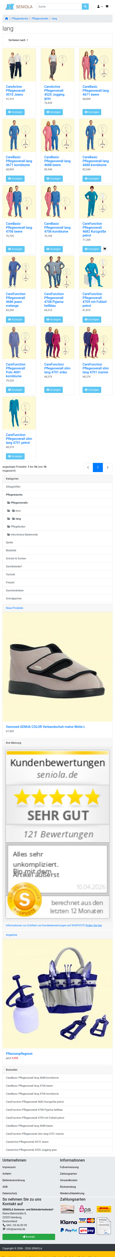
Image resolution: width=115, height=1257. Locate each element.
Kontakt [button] (29, 1236)
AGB (5, 1186)
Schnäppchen (14, 598)
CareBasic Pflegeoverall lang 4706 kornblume (57, 227)
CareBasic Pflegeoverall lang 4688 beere (57, 161)
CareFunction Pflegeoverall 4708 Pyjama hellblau (54, 300)
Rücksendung (68, 1186)
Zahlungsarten (68, 1173)
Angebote (11, 934)
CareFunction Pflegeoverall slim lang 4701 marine (96, 368)
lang (54, 18)
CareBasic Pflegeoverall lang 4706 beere (19, 227)
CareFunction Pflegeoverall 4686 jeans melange (15, 300)
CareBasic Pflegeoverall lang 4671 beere (96, 90)
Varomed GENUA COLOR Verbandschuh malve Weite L (45, 727)
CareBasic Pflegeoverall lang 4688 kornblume (96, 161)
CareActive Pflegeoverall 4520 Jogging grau (54, 92)
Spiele (9, 542)
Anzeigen (15, 112)
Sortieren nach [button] (17, 40)
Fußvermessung (69, 1167)
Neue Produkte (14, 608)
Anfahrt (6, 1173)
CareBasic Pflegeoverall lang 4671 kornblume (19, 161)
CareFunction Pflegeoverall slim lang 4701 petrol (19, 439)
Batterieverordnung (13, 1180)
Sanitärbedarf (14, 566)
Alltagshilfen (13, 486)
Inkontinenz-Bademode (22, 534)
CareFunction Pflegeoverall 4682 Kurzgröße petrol (94, 229)
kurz (14, 510)
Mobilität (11, 550)
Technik (10, 574)
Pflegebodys (16, 526)
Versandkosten (69, 1180)
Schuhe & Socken (16, 558)
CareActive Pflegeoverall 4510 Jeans (15, 90)
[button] (99, 6)
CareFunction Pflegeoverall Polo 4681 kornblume (15, 370)
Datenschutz (9, 1193)
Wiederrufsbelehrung (72, 1193)
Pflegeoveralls (40, 18)
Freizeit (10, 582)
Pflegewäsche (20, 18)
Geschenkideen (15, 590)
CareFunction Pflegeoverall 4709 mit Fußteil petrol (94, 300)
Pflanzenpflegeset (19, 1054)
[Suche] (59, 6)
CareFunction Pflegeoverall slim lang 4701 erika (57, 368)
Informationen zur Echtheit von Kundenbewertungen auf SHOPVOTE (54, 925)
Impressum (9, 1167)
